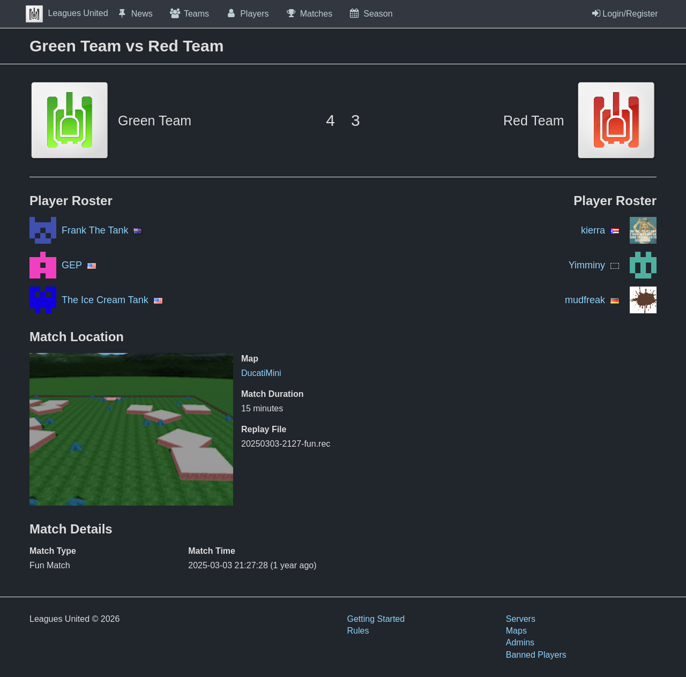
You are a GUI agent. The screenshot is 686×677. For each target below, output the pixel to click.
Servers (520, 618)
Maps (516, 630)
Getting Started (376, 618)
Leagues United (67, 13)
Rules (358, 630)
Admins (520, 642)
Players (247, 13)
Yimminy (587, 265)
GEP (72, 265)
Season (370, 13)
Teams (189, 13)
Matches (309, 13)
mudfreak (585, 300)
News (134, 13)
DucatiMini (261, 373)
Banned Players (536, 654)
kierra (593, 230)
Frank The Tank (95, 230)
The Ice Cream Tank (105, 300)
